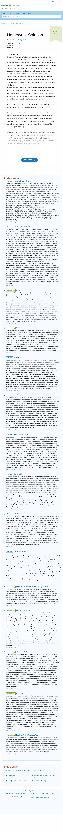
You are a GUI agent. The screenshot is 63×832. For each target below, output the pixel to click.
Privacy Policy (44, 793)
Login (58, 1)
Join (53, 1)
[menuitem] (53, 1)
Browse (18, 13)
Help (22, 796)
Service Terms (53, 793)
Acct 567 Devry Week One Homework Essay (17, 771)
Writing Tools (27, 13)
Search (11, 13)
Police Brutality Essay (39, 781)
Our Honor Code (34, 793)
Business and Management (16, 23)
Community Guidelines (21, 793)
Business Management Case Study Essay (43, 777)
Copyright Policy (10, 793)
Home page (4, 23)
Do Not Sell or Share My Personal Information (38, 797)
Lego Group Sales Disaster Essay (15, 781)
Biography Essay (10, 775)
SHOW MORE (29, 160)
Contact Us (15, 796)
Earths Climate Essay (39, 770)
